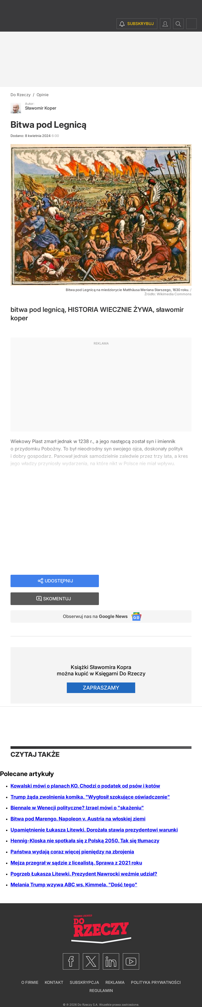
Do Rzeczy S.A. (88, 988)
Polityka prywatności (156, 966)
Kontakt (54, 966)
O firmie (29, 966)
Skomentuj (152, 581)
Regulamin (101, 974)
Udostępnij (59, 581)
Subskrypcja (84, 966)
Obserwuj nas (93, 599)
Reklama (115, 966)
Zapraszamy (101, 671)
